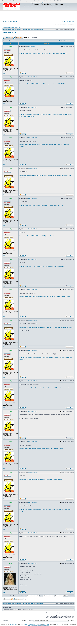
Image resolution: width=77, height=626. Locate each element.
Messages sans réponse (8, 27)
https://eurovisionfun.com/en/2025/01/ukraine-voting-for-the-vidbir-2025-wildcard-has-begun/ (46, 327)
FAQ (64, 21)
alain (30, 34)
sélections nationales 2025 (37, 29)
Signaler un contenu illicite (29, 624)
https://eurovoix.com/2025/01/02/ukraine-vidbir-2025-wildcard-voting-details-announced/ (44, 296)
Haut (4, 73)
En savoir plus (41, 2)
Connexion (6, 21)
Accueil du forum (7, 29)
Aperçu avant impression (9, 40)
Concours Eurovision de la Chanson (21, 29)
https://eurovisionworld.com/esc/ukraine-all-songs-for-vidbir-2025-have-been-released (44, 388)
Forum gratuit (39, 624)
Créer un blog (46, 624)
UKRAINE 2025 (9, 32)
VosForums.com (12, 624)
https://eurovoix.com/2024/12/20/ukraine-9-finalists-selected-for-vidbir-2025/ (41, 205)
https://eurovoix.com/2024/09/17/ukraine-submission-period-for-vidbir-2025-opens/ (43, 53)
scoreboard (18, 34)
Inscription (13, 21)
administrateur (25, 34)
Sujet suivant (71, 40)
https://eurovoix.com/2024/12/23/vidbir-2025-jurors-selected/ (36, 236)
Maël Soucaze (45, 625)
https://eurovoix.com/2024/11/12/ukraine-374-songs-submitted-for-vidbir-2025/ (41, 84)
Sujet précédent (63, 40)
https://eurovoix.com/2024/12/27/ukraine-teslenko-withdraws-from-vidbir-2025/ (41, 266)
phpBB (58, 624)
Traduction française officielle (34, 625)
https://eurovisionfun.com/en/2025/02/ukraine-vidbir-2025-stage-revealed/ (40, 479)
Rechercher (70, 21)
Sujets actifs (18, 27)
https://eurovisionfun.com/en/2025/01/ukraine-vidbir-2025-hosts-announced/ (41, 448)
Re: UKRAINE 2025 (32, 77)
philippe (12, 34)
